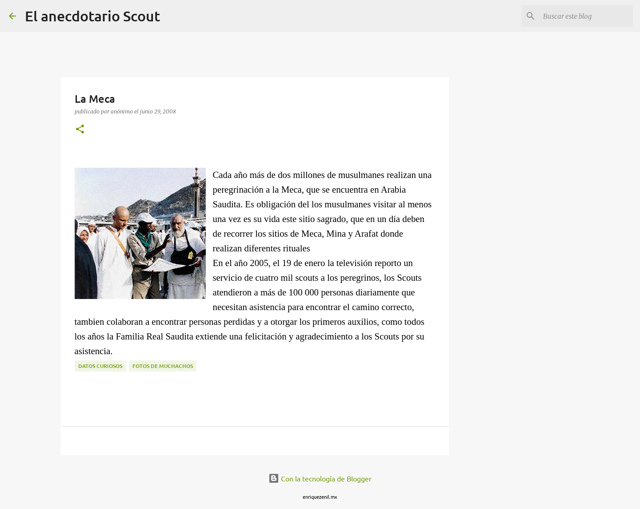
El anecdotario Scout (92, 15)
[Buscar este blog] (586, 16)
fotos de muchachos (162, 366)
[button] (80, 130)
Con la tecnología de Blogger (320, 478)
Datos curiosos (100, 366)
